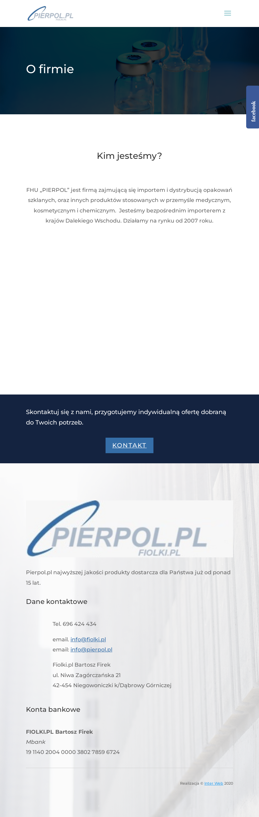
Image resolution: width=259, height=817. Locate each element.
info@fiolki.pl (88, 639)
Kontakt (129, 445)
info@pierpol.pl (91, 649)
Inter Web (213, 783)
